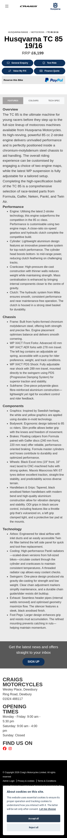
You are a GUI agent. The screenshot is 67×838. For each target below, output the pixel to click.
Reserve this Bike (13, 80)
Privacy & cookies (26, 781)
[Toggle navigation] (7, 6)
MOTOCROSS (37, 32)
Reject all (33, 827)
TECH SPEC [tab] (54, 101)
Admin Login (9, 781)
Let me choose (47, 809)
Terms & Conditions (47, 781)
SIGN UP (33, 661)
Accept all (33, 818)
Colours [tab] (33, 101)
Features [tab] (13, 101)
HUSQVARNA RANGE (18, 32)
